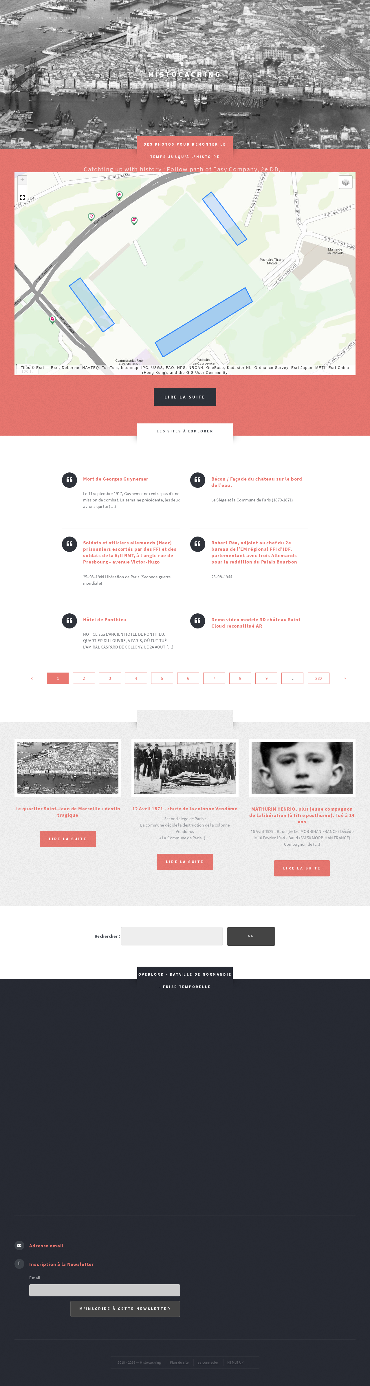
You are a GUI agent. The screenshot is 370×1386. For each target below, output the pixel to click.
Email (34, 1270)
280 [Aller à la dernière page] (318, 679)
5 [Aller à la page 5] (162, 679)
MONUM (313, 18)
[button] (91, 218)
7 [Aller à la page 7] (214, 679)
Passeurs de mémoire (271, 18)
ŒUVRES (231, 33)
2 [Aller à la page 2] (84, 679)
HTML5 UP (235, 1355)
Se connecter (208, 1355)
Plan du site (179, 1355)
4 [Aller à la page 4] (136, 679)
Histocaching (185, 74)
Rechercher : (106, 932)
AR (166, 33)
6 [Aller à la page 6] (188, 679)
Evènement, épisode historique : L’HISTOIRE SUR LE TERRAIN (177, 18)
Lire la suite (185, 397)
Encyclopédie (61, 18)
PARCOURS (343, 18)
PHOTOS (95, 18)
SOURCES (101, 33)
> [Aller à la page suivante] (345, 679)
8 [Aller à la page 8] (240, 679)
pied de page (264, 33)
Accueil (25, 18)
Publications (137, 33)
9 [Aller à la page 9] (266, 679)
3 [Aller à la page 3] (110, 679)
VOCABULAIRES (196, 33)
